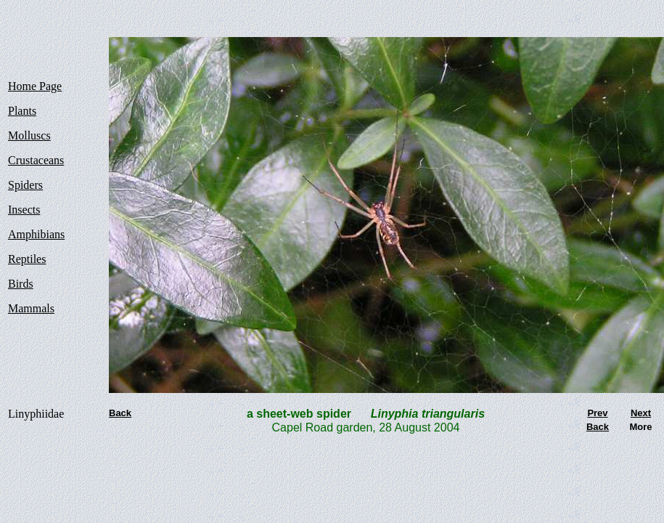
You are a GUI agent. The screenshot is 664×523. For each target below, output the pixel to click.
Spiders (25, 185)
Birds (20, 283)
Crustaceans (36, 160)
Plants (22, 111)
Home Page (35, 86)
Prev (597, 413)
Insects (24, 209)
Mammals (31, 308)
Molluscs (29, 135)
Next (641, 413)
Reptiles (27, 259)
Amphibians (36, 234)
